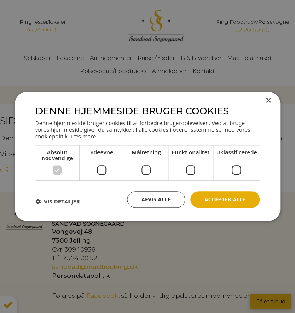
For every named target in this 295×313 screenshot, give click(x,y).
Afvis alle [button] (156, 199)
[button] (57, 201)
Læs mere (83, 136)
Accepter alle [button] (225, 199)
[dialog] (147, 156)
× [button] (268, 101)
